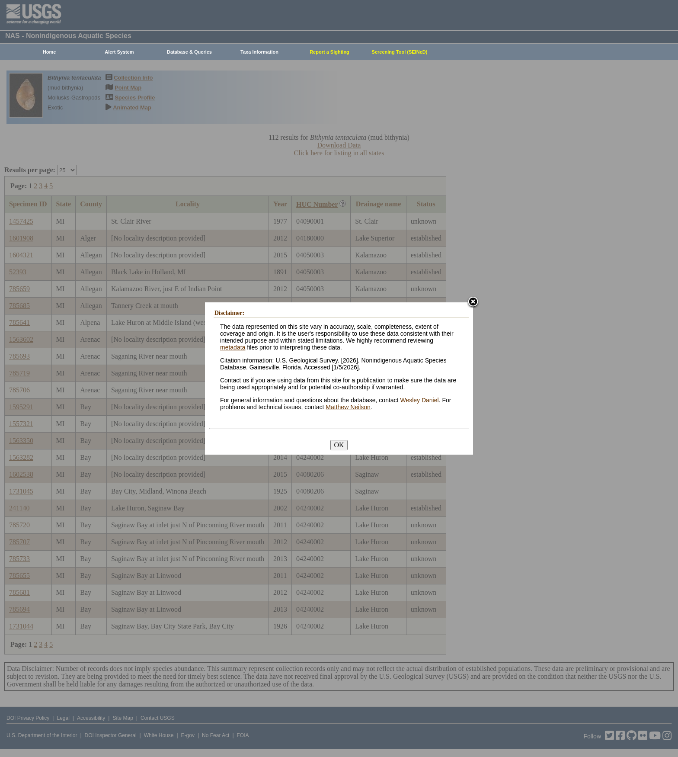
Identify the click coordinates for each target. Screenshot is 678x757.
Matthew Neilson (348, 407)
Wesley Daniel (419, 400)
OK (339, 445)
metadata (232, 347)
